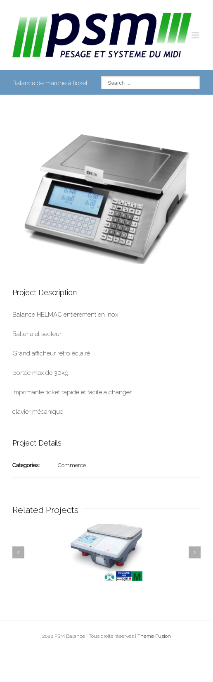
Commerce (72, 465)
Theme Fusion (154, 636)
